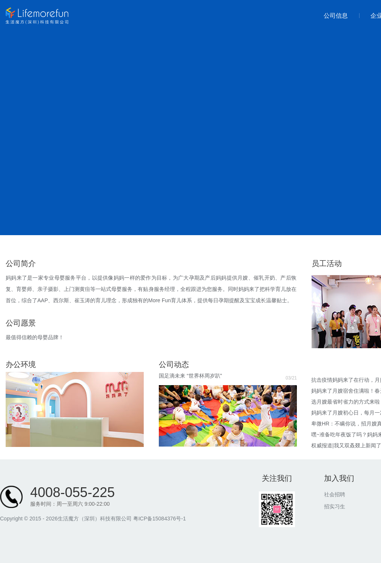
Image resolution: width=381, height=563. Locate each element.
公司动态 (174, 364)
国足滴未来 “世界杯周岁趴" (190, 376)
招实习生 (334, 506)
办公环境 (21, 364)
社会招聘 (334, 494)
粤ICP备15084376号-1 (159, 519)
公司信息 (336, 15)
